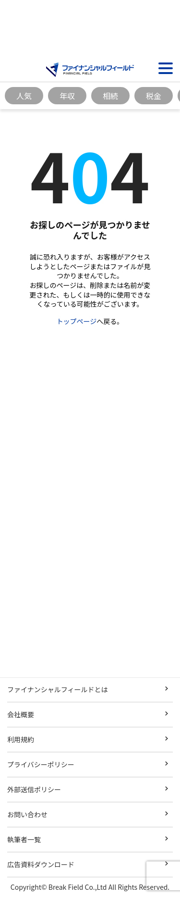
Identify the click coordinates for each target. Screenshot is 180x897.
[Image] (90, 69)
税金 (153, 95)
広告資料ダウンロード (40, 864)
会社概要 (20, 714)
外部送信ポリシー (34, 789)
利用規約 (20, 739)
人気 (24, 95)
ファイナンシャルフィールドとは (57, 689)
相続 (110, 95)
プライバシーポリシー (40, 764)
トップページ (77, 321)
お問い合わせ (27, 814)
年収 (67, 95)
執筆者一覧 (24, 839)
